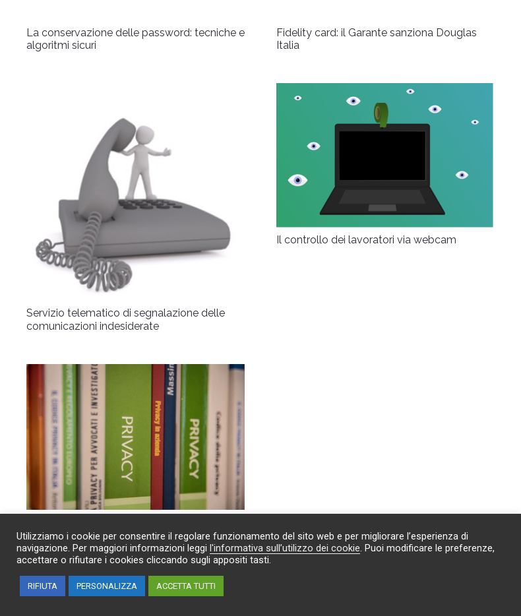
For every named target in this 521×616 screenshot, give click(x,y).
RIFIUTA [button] (42, 586)
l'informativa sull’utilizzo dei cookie (285, 548)
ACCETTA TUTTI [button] (186, 586)
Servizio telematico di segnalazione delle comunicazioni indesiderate (125, 319)
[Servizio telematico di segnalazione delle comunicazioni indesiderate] (135, 92)
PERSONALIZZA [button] (107, 586)
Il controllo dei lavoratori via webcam (366, 239)
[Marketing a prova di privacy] (135, 373)
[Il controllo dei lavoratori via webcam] (385, 92)
